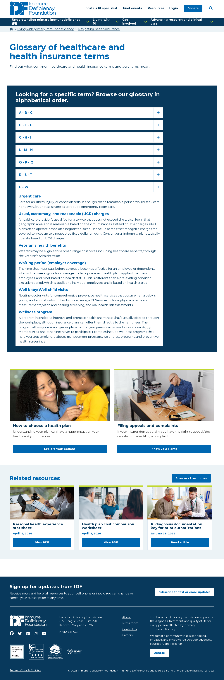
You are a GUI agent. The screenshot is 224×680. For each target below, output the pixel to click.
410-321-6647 (71, 631)
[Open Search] (210, 7)
